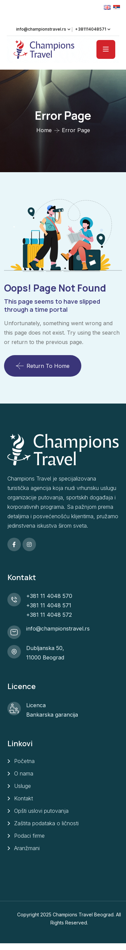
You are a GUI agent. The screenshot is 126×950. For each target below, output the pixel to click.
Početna (24, 761)
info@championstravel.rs (41, 29)
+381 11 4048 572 (49, 614)
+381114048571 (90, 29)
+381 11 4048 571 (48, 605)
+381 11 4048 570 (49, 596)
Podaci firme (29, 835)
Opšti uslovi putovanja (41, 810)
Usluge (22, 786)
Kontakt (23, 798)
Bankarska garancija (52, 714)
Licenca (36, 705)
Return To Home (43, 366)
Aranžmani (27, 848)
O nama (23, 773)
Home (44, 130)
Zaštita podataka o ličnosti (46, 823)
